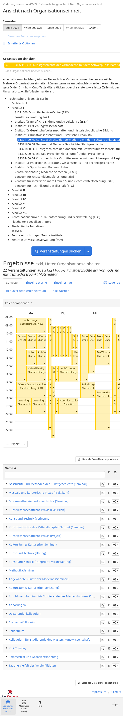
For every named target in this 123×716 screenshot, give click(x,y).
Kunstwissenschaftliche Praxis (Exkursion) (37, 510)
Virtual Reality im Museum (43, 368)
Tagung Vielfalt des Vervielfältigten (32, 665)
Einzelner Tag (63, 282)
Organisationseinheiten (19, 59)
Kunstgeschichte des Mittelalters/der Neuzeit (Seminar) (46, 527)
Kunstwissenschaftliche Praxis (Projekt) (35, 536)
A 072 (40, 388)
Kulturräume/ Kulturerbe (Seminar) (33, 544)
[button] (44, 331)
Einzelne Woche (36, 282)
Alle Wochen (61, 291)
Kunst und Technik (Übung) (27, 553)
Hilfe (40, 704)
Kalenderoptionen (17, 303)
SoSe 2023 (12, 28)
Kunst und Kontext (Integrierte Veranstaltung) (40, 562)
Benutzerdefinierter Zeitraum (26, 291)
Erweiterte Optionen (19, 43)
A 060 (40, 323)
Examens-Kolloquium (23, 622)
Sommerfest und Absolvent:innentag (33, 657)
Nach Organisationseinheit (86, 4)
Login (115, 703)
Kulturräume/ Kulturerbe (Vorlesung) (34, 588)
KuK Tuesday (17, 648)
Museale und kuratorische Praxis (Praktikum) (39, 492)
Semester (9, 21)
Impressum (98, 692)
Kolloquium (16, 631)
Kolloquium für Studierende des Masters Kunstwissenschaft (49, 639)
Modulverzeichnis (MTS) (24, 707)
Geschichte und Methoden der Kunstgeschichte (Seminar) (48, 484)
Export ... (15, 444)
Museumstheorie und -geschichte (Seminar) (38, 501)
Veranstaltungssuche (53, 4)
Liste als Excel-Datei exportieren (98, 459)
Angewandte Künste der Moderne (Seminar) (39, 579)
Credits (116, 692)
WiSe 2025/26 (33, 28)
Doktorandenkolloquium (25, 613)
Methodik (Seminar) (22, 570)
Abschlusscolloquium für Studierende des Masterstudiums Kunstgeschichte (60, 596)
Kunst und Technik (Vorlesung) (29, 518)
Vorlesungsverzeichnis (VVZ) (20, 4)
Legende (112, 282)
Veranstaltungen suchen (58, 251)
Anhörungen (31, 320)
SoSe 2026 (54, 28)
